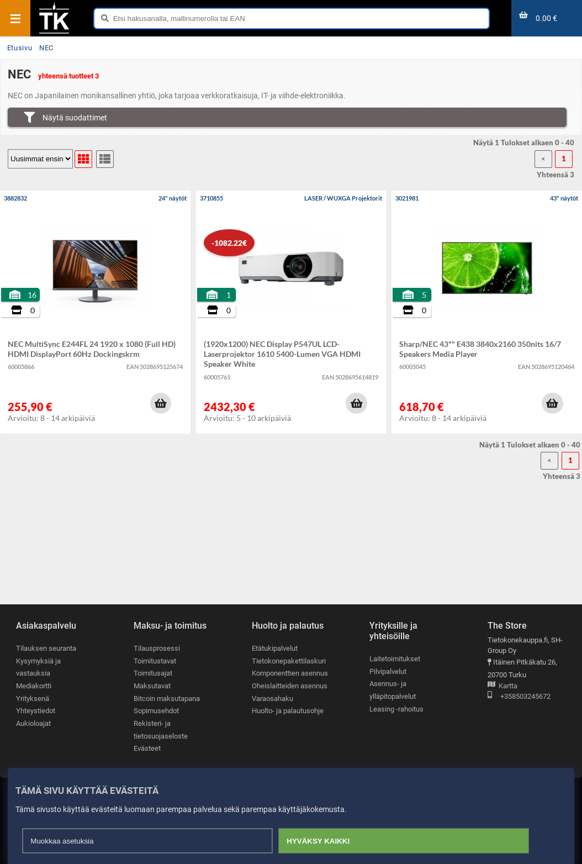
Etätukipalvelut (275, 648)
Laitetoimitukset (394, 659)
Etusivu (19, 48)
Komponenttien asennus (290, 673)
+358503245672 (519, 697)
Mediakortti (33, 686)
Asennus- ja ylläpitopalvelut (392, 689)
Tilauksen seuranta (46, 648)
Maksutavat (152, 686)
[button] (160, 403)
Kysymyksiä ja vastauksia (38, 667)
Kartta (502, 686)
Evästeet (147, 748)
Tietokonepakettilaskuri (289, 661)
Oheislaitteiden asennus (289, 686)
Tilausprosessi (157, 648)
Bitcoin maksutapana (167, 698)
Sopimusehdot (156, 711)
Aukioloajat (33, 723)
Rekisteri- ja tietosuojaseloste (161, 729)
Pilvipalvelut (387, 671)
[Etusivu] (54, 32)
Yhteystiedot (35, 711)
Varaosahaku (272, 698)
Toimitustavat (155, 661)
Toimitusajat (153, 673)
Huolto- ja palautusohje (288, 711)
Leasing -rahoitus (396, 709)
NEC (46, 48)
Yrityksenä (32, 698)
